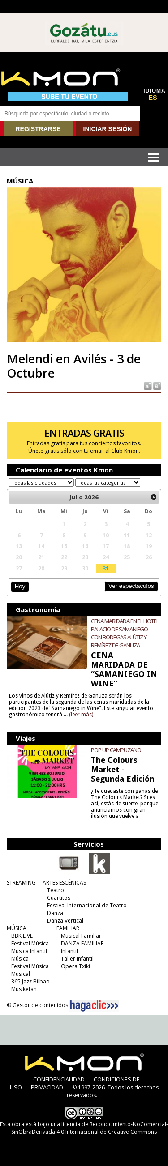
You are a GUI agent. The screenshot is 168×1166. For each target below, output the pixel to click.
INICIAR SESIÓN (107, 128)
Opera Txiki (75, 966)
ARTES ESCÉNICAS (64, 882)
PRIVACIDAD (47, 1087)
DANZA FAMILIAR (82, 943)
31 (106, 568)
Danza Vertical (65, 920)
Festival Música (30, 943)
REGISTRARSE (37, 128)
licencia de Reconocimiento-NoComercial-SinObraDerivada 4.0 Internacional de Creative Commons (89, 1128)
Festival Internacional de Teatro (87, 905)
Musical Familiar (81, 936)
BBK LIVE (22, 936)
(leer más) (81, 714)
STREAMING (21, 882)
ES (152, 97)
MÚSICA (16, 928)
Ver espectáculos (131, 586)
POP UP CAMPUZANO (116, 750)
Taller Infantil (77, 958)
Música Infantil (29, 951)
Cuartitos (58, 898)
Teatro (55, 890)
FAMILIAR (67, 928)
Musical (20, 974)
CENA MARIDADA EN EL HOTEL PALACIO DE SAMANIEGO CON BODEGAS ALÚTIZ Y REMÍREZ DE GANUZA (125, 633)
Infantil (69, 951)
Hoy (20, 586)
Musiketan (24, 989)
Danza (55, 913)
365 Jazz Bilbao (30, 981)
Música (20, 958)
